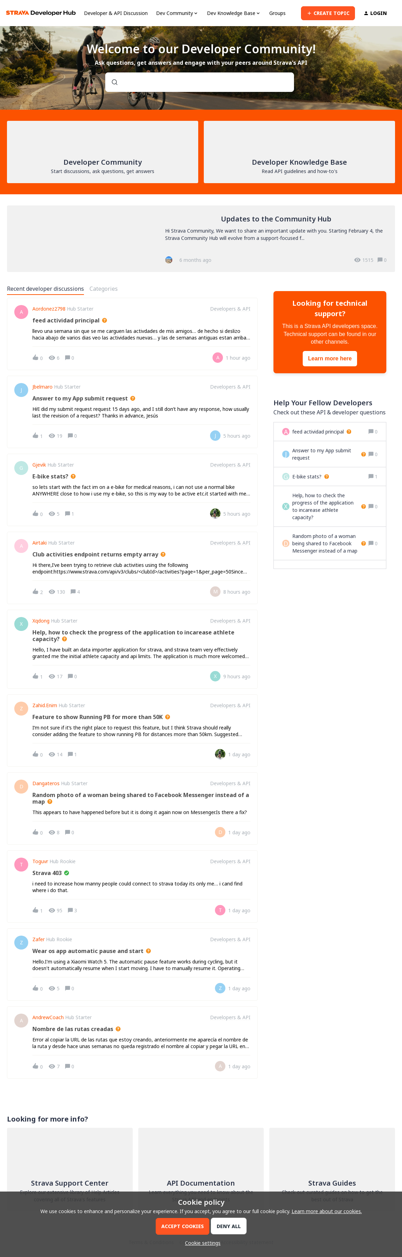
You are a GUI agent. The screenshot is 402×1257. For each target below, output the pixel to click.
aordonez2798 (48, 308)
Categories (104, 288)
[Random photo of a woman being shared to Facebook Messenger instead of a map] (329, 543)
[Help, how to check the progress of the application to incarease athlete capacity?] (329, 506)
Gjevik (39, 464)
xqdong (40, 620)
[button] (201, 1243)
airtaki (39, 542)
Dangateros (46, 783)
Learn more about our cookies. (327, 1211)
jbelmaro (42, 386)
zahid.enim (44, 705)
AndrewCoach (48, 1017)
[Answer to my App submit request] (329, 454)
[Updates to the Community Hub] (201, 238)
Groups (277, 13)
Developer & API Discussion (116, 13)
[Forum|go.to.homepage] (41, 13)
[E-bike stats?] (310, 476)
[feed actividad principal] (321, 432)
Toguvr (40, 861)
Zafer (38, 939)
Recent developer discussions (45, 288)
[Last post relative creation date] (238, 357)
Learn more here (329, 358)
